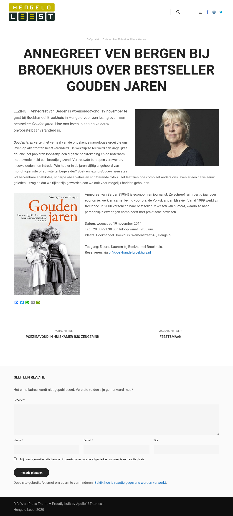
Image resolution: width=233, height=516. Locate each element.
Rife (17, 504)
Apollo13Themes (89, 504)
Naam (18, 440)
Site (156, 440)
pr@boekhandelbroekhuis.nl (130, 252)
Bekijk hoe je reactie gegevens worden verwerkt (130, 483)
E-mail (88, 440)
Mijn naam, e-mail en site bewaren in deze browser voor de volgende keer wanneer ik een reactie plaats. (82, 459)
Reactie (19, 400)
